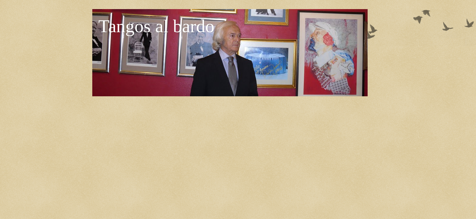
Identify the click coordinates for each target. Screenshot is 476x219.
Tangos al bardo (156, 26)
